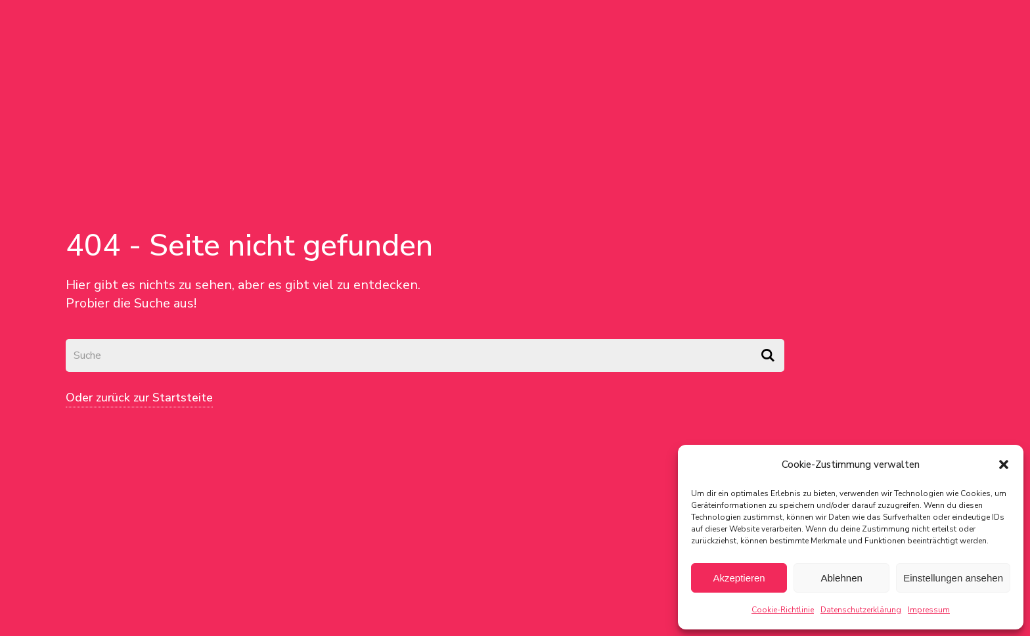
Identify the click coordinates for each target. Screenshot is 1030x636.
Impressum (929, 609)
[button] (1003, 464)
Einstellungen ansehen (953, 577)
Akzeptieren (739, 577)
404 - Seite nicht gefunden (249, 245)
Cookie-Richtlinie (782, 609)
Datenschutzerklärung (860, 609)
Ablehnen (841, 577)
